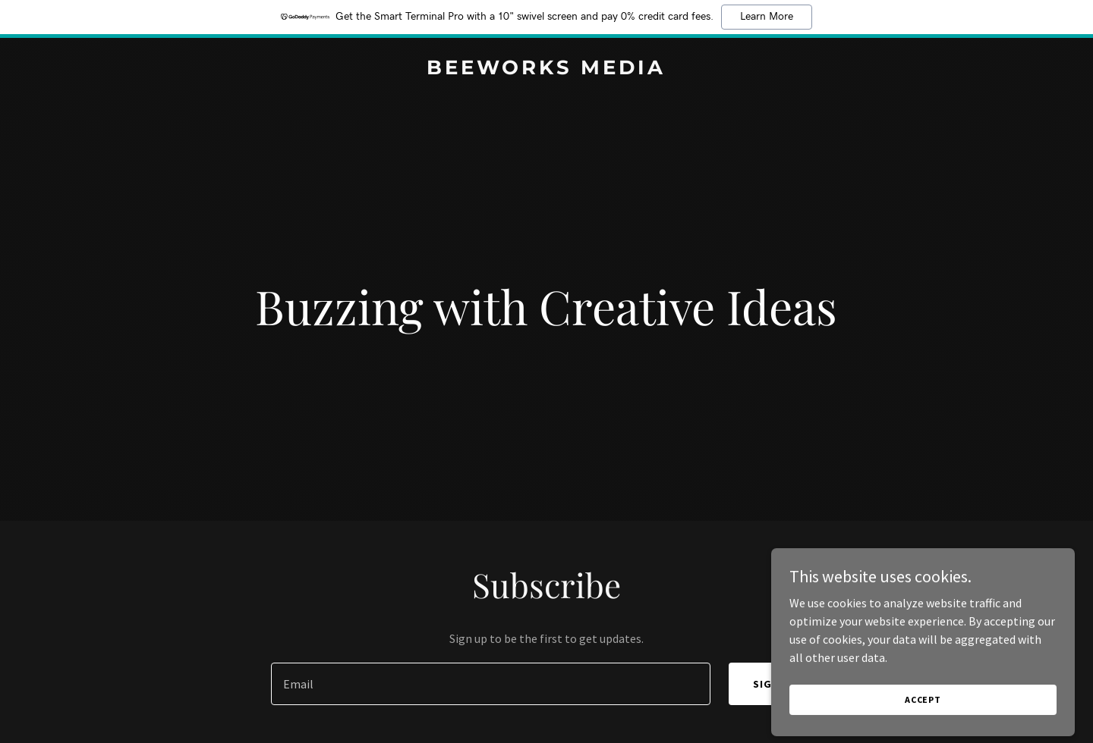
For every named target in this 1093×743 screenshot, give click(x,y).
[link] (546, 69)
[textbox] (490, 684)
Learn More (766, 16)
